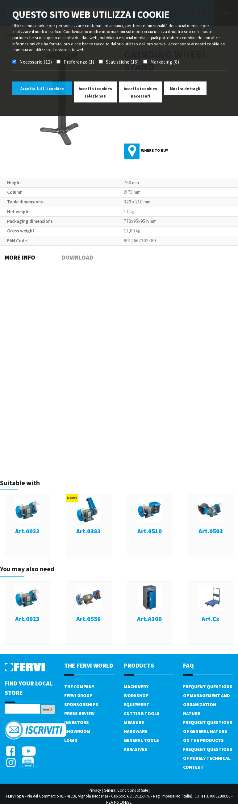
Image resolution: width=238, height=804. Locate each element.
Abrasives (135, 749)
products (139, 665)
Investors (76, 722)
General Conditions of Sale (126, 790)
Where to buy (154, 150)
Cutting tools (142, 713)
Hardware (135, 731)
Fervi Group (78, 695)
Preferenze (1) (79, 62)
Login (70, 740)
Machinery (136, 686)
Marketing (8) (164, 62)
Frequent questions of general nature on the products (207, 731)
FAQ (188, 665)
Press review (79, 713)
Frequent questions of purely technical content (207, 758)
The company (79, 686)
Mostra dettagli (185, 88)
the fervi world (88, 665)
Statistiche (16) (122, 62)
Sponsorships (81, 704)
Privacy (95, 790)
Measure (134, 722)
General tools (141, 740)
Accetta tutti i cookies (42, 88)
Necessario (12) (35, 62)
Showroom (77, 731)
